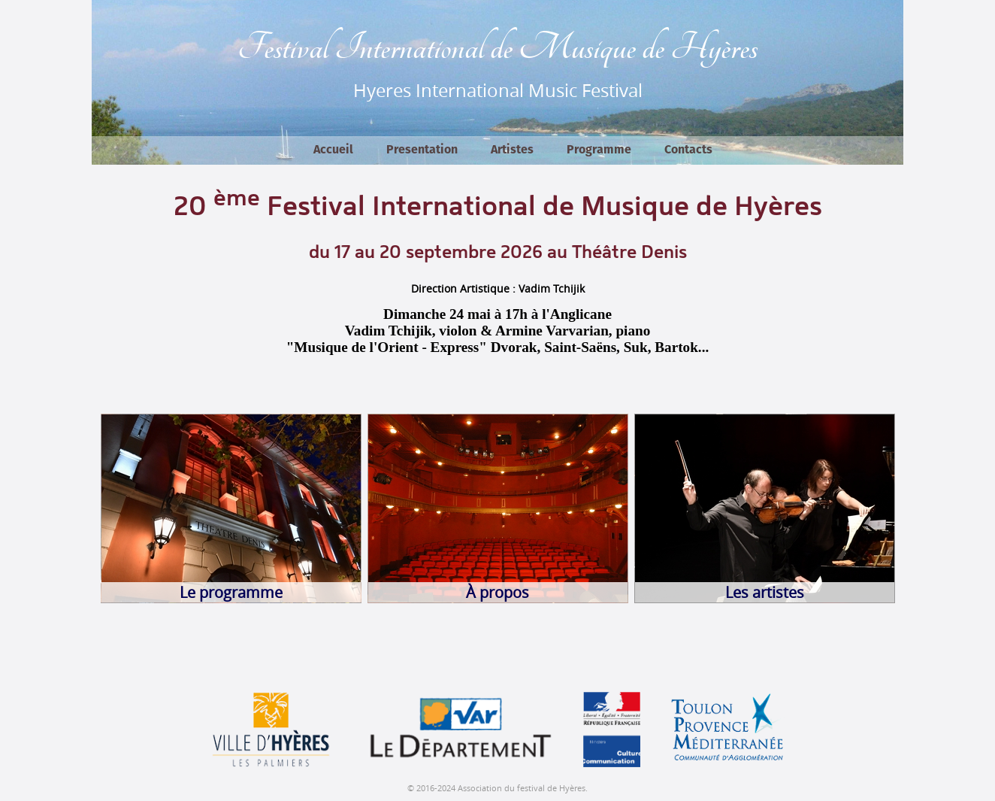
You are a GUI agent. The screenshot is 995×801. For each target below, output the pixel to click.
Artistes (512, 150)
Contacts (688, 150)
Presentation (422, 150)
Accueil (333, 150)
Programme (599, 150)
